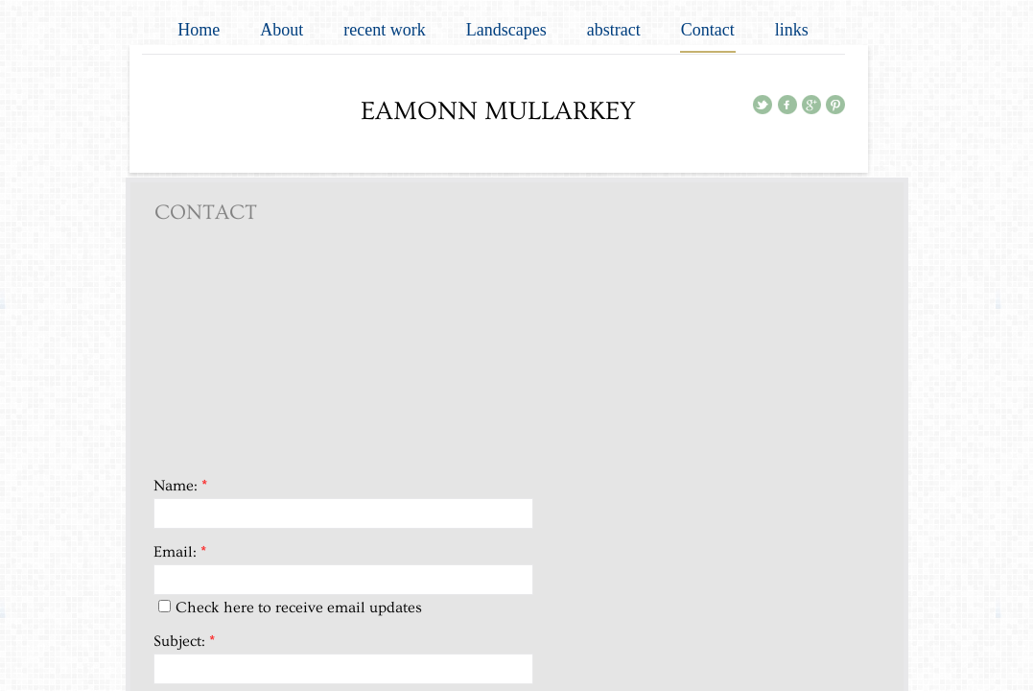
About (281, 29)
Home (198, 29)
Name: (180, 485)
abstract (614, 29)
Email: (179, 551)
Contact (708, 29)
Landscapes (506, 29)
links (792, 29)
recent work (384, 29)
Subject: (184, 641)
